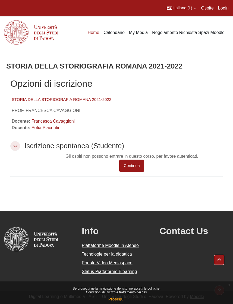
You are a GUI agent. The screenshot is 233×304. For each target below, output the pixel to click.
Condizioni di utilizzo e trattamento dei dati (116, 292)
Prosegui (116, 299)
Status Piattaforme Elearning (109, 271)
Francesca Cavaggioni (53, 121)
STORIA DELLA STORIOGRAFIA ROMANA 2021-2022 (61, 99)
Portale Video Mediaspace (107, 262)
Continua (132, 165)
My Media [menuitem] (138, 32)
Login (223, 8)
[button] (181, 8)
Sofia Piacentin (46, 127)
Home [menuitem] (93, 32)
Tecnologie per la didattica (107, 254)
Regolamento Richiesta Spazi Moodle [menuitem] (188, 32)
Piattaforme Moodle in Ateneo (110, 245)
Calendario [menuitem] (113, 32)
